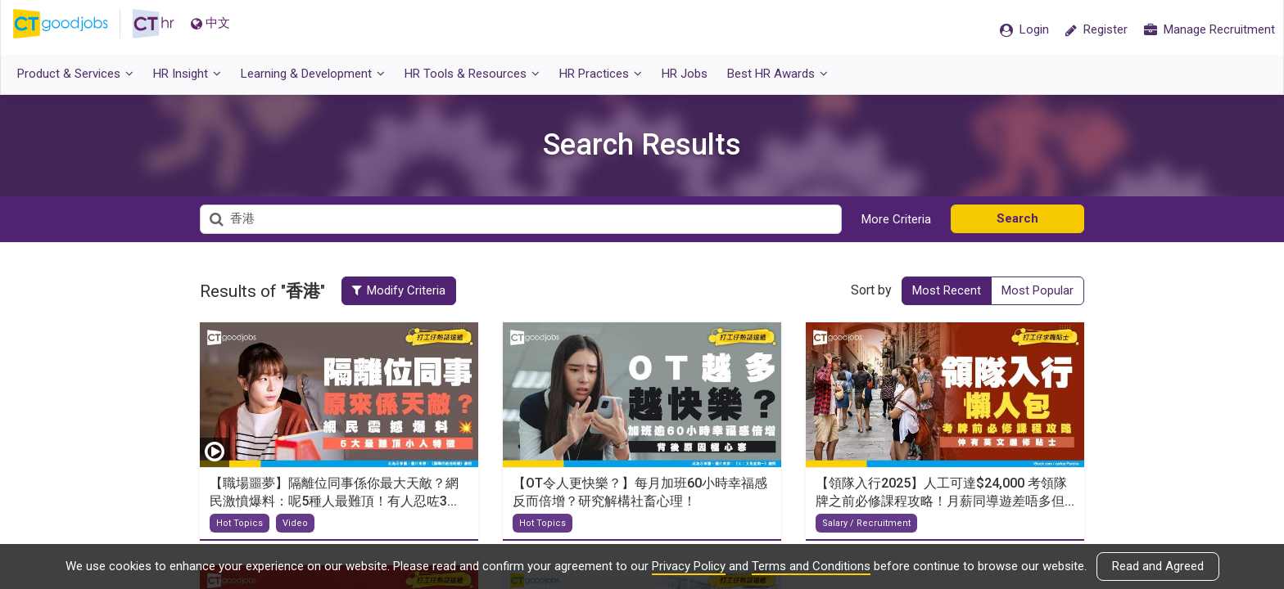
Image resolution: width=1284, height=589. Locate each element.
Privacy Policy (689, 566)
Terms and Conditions (811, 566)
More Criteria (896, 219)
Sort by (871, 290)
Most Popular (1037, 290)
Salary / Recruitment (866, 523)
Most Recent (946, 290)
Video (295, 523)
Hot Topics (239, 523)
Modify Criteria (407, 290)
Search (1017, 218)
